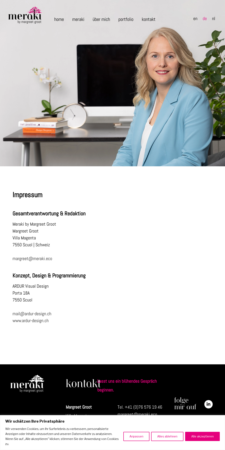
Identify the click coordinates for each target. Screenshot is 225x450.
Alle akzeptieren (202, 436)
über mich (101, 19)
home (59, 19)
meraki (78, 19)
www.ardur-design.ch (31, 320)
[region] (112, 432)
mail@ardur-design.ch (32, 314)
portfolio (125, 19)
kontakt (148, 19)
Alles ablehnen (167, 436)
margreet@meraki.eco (32, 258)
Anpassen (136, 436)
